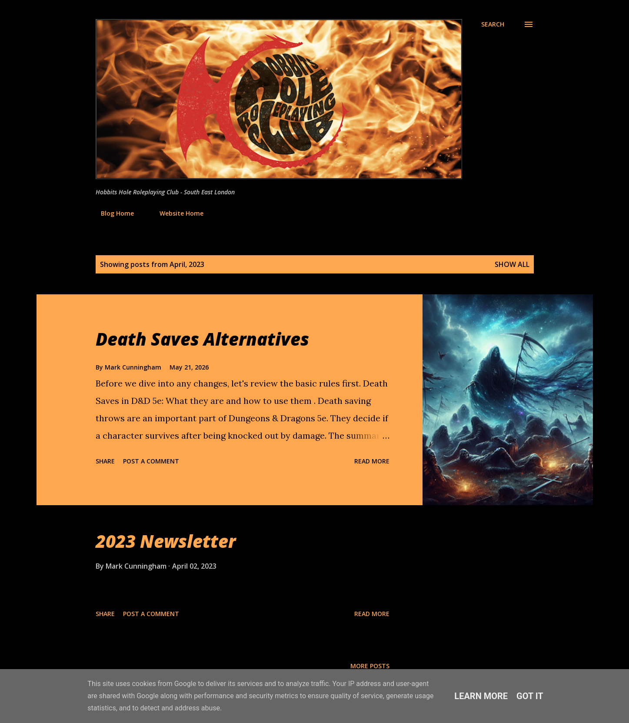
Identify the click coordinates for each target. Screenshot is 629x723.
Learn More (481, 696)
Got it (529, 696)
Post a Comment (151, 461)
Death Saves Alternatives (202, 339)
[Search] (492, 24)
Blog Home (112, 213)
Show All (512, 264)
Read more (371, 461)
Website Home (176, 213)
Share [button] (105, 461)
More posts (369, 666)
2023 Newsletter (166, 541)
